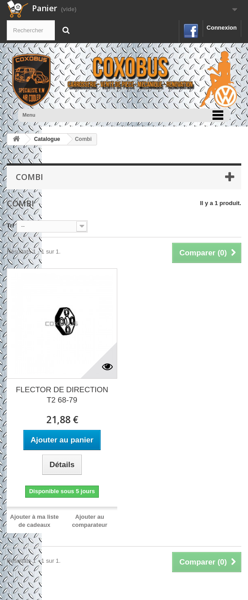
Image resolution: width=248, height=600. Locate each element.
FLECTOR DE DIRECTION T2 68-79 (62, 394)
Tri (10, 225)
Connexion (222, 27)
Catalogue (47, 139)
